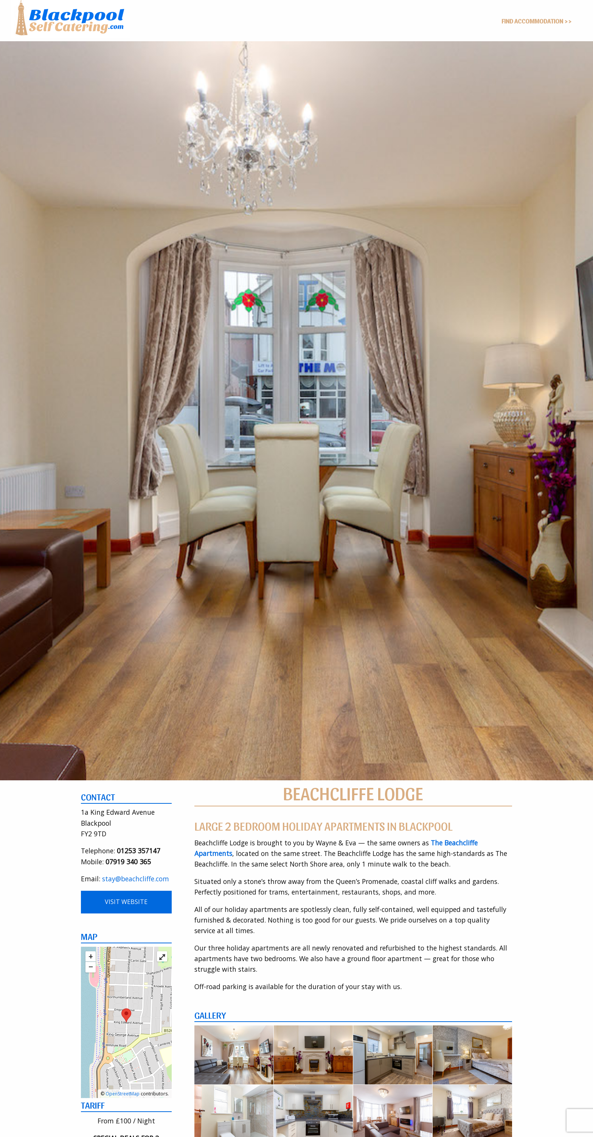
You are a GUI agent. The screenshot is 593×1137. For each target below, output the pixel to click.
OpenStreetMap (123, 1093)
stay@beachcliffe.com (135, 878)
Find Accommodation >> (536, 21)
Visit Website (126, 902)
